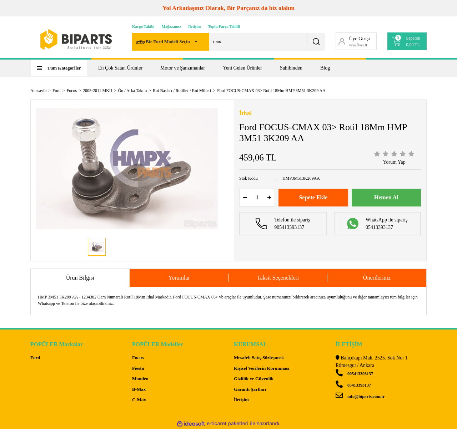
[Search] (228, 42)
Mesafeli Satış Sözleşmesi (258, 357)
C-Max (139, 399)
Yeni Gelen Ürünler (242, 68)
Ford (35, 357)
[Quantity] (257, 197)
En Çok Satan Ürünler (120, 68)
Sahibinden (291, 68)
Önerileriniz (377, 278)
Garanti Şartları (250, 389)
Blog (325, 68)
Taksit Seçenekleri (278, 278)
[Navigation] (58, 68)
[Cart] (407, 41)
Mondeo (140, 378)
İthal (245, 113)
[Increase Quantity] (269, 197)
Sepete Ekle (313, 197)
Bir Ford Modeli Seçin (163, 42)
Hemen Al (386, 197)
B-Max (139, 389)
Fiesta (138, 368)
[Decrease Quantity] (245, 197)
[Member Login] (356, 41)
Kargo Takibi (143, 26)
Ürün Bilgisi (80, 278)
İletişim (194, 26)
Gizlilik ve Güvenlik (253, 378)
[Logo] (76, 39)
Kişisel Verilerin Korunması (261, 368)
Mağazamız (171, 26)
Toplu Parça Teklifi (224, 26)
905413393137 (354, 373)
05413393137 (353, 385)
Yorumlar (179, 278)
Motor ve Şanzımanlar (182, 68)
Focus (138, 357)
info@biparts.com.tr (360, 396)
